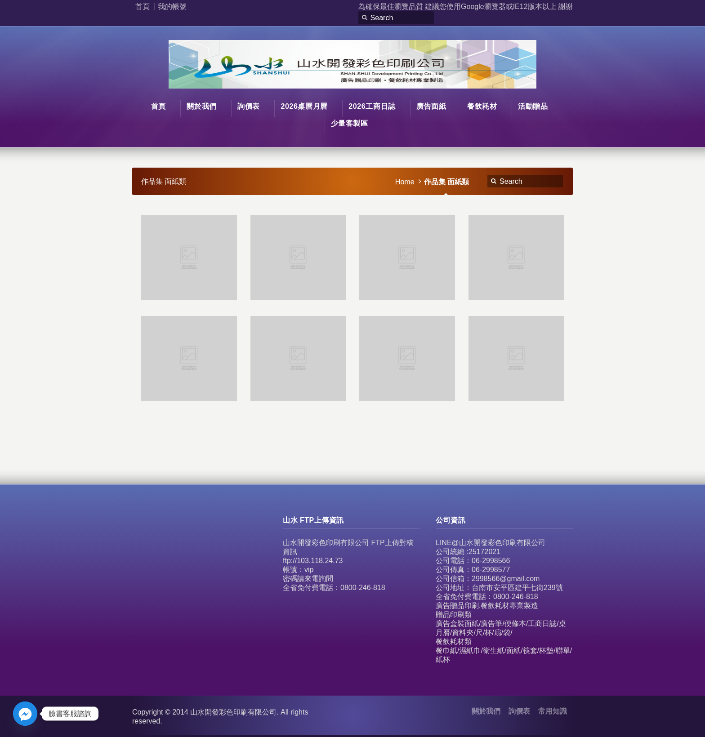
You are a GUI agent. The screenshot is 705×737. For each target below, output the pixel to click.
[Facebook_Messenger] (25, 713)
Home (405, 182)
